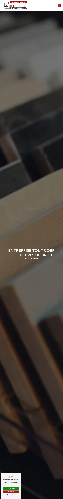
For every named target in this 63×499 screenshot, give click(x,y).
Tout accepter (11, 488)
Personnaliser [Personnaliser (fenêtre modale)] (11, 495)
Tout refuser (10, 491)
